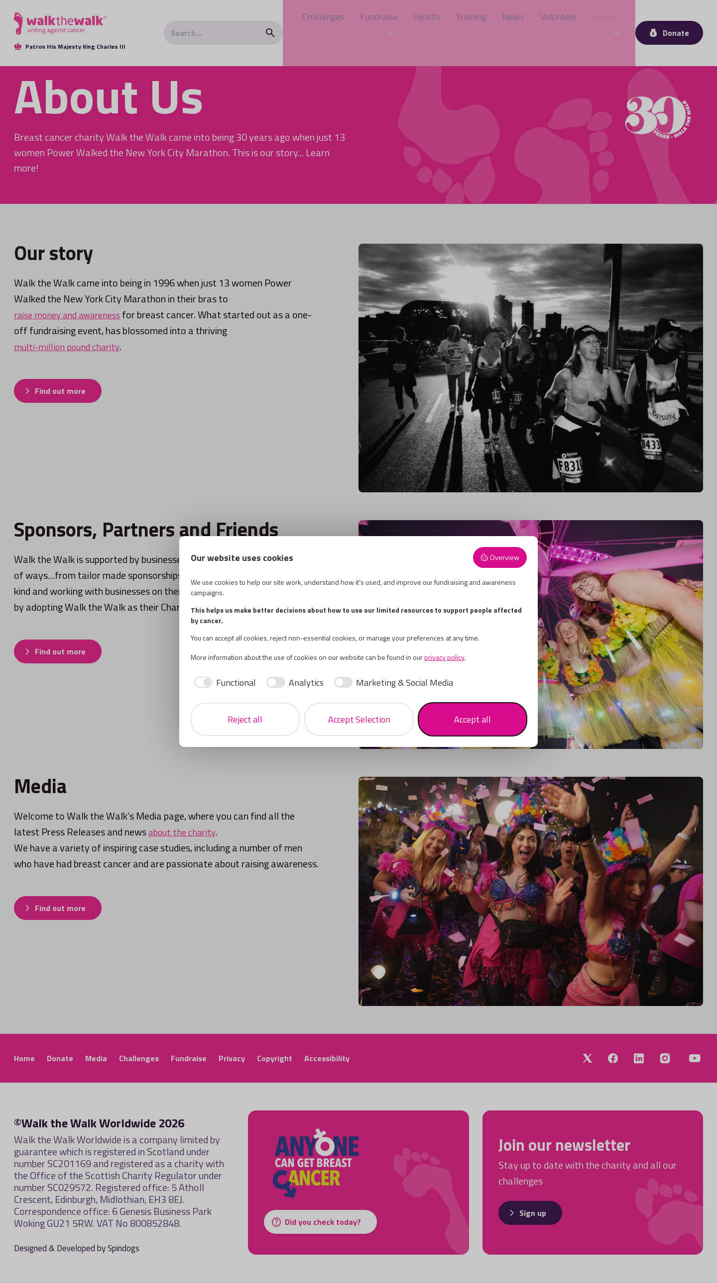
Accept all (472, 719)
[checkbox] (223, 682)
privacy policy (444, 657)
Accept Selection (359, 719)
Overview (499, 557)
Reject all (245, 719)
